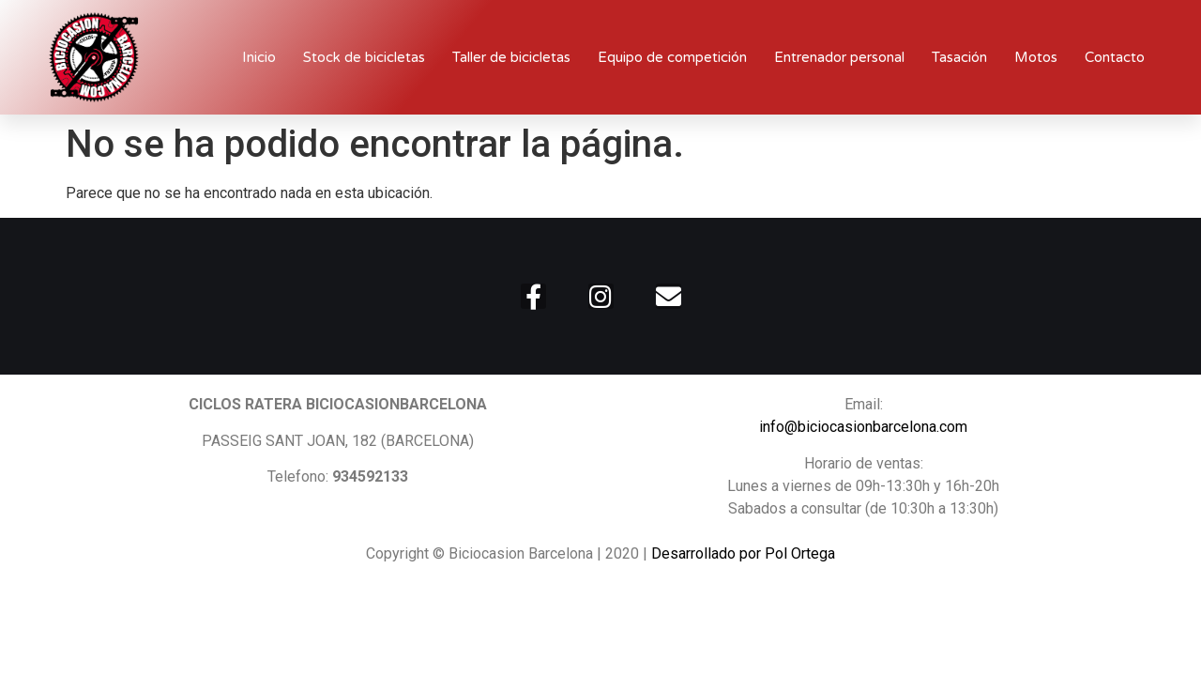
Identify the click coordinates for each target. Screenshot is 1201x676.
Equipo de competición (672, 57)
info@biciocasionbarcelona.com (863, 427)
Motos (1035, 57)
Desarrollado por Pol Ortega (743, 553)
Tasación (959, 57)
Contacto (1115, 57)
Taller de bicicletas (511, 57)
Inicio (259, 57)
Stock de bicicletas (364, 57)
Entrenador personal (839, 57)
